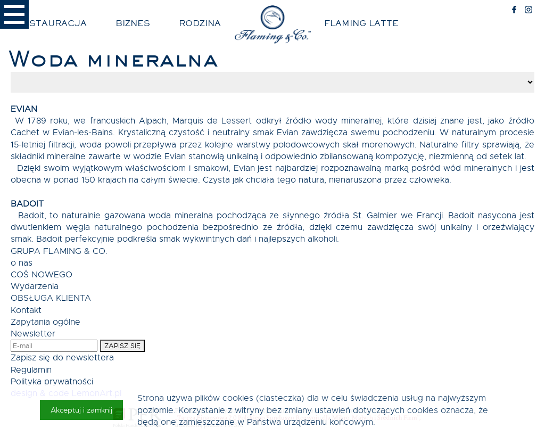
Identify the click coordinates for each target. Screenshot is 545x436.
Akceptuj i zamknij (81, 410)
